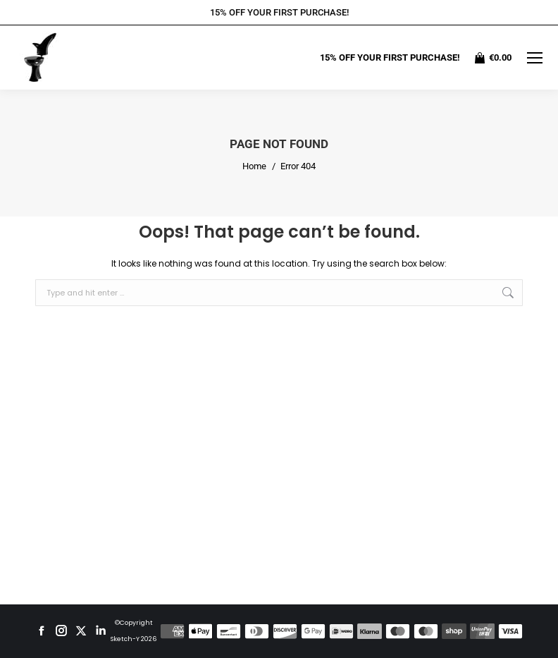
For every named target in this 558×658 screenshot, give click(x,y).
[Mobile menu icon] (535, 58)
